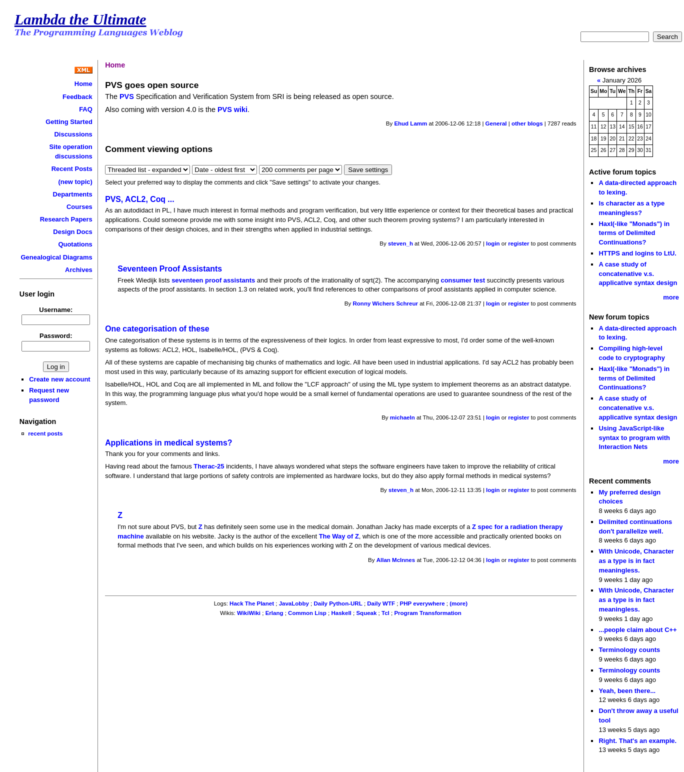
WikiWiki (248, 613)
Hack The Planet (252, 603)
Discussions (73, 134)
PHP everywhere (422, 603)
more (671, 297)
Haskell (341, 613)
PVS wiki (233, 110)
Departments (72, 194)
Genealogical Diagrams (56, 257)
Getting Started (69, 122)
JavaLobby (294, 603)
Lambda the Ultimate (80, 19)
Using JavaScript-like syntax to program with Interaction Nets (634, 437)
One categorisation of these (157, 328)
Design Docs (72, 232)
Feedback (77, 96)
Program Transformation (427, 613)
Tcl (386, 613)
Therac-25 (209, 466)
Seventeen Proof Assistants (170, 268)
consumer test (462, 280)
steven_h (400, 243)
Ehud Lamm (410, 123)
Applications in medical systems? (168, 442)
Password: (56, 336)
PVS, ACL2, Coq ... (139, 199)
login (493, 243)
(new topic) (75, 182)
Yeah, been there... (627, 690)
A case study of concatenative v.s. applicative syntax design (637, 273)
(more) (459, 603)
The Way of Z (339, 536)
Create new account (59, 379)
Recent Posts (72, 168)
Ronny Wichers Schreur (385, 303)
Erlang (275, 613)
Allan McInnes (395, 560)
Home (83, 84)
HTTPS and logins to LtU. (637, 253)
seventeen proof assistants (213, 280)
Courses (79, 206)
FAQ (85, 109)
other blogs (527, 123)
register (518, 243)
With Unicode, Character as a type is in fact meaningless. (636, 561)
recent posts (45, 433)
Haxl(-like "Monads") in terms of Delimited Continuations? (634, 233)
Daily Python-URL (338, 603)
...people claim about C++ (637, 630)
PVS (127, 96)
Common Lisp (307, 613)
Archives (78, 270)
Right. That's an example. (637, 740)
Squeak (366, 613)
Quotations (75, 244)
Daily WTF (381, 603)
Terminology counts (629, 650)
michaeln (402, 417)
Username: (55, 310)
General (496, 123)
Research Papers (66, 219)
